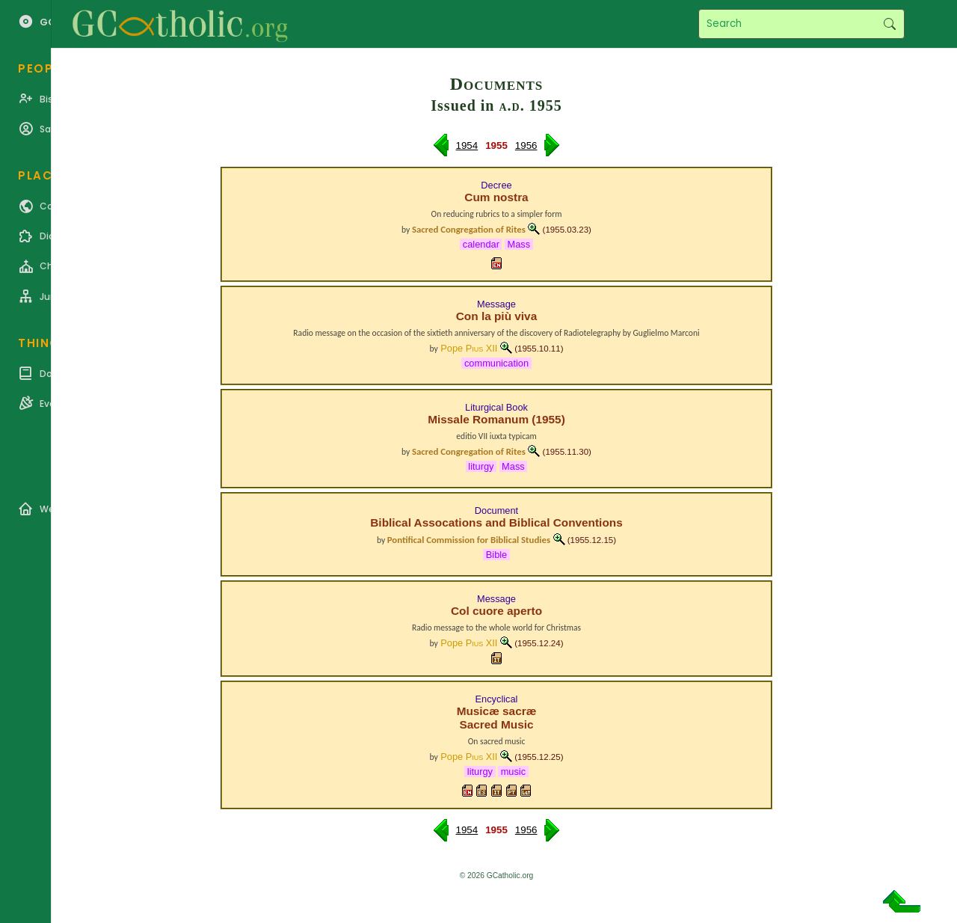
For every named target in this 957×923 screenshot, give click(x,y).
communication (496, 363)
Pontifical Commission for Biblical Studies (468, 539)
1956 (526, 145)
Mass (519, 244)
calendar (481, 244)
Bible (496, 554)
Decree (496, 185)
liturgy (481, 466)
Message (496, 304)
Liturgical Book (496, 407)
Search (889, 24)
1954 (467, 145)
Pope (468, 348)
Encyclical (497, 699)
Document (496, 510)
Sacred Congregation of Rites (469, 229)
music (513, 771)
